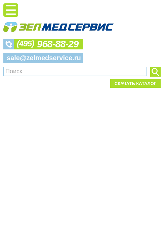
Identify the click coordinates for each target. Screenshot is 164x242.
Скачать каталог (135, 83)
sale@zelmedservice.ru (44, 58)
